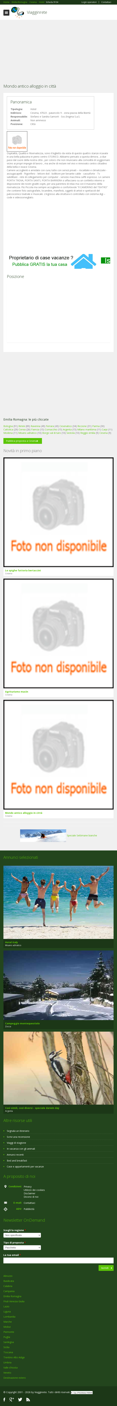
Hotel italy (11, 942)
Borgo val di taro (51, 432)
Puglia (6, 1337)
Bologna (8, 426)
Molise (7, 1326)
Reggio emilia (87, 432)
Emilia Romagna (12, 1296)
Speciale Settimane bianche (58, 835)
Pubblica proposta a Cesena (21, 440)
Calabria (7, 1286)
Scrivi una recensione (18, 1136)
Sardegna (8, 1342)
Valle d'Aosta (10, 1367)
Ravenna (35, 426)
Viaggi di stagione (16, 1142)
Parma (96, 426)
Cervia (22, 429)
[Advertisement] (58, 47)
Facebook (4, 1400)
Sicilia (6, 1347)
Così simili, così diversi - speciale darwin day (32, 1108)
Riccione (82, 426)
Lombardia (9, 1316)
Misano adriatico (27, 432)
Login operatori (89, 2)
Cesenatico (66, 426)
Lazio (6, 1306)
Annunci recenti (15, 1154)
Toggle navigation (6, 13)
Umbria (7, 1362)
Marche (7, 1321)
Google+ (11, 1400)
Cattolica (8, 429)
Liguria (7, 1311)
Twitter (20, 1400)
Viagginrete (37, 12)
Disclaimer (29, 1193)
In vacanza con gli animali (21, 1148)
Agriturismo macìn (16, 691)
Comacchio (51, 429)
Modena (8, 432)
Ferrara (50, 426)
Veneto (7, 1372)
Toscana (8, 1352)
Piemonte (8, 1332)
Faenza (35, 429)
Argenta (67, 429)
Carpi (104, 429)
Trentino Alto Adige (14, 1357)
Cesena (103, 432)
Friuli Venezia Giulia (13, 1301)
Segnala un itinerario (18, 1130)
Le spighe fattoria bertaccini (23, 570)
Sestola (71, 432)
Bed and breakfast (17, 1160)
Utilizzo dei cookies (34, 1190)
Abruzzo (7, 1275)
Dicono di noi (31, 1196)
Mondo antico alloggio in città (23, 812)
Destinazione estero (14, 1377)
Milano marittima (86, 429)
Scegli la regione (14, 1230)
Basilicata (8, 1281)
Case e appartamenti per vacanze (25, 1166)
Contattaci (106, 2)
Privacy (28, 1186)
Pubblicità (29, 1209)
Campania (8, 1291)
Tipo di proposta (14, 1242)
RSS (28, 1400)
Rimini (21, 426)
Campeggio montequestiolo (22, 1023)
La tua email (12, 1255)
